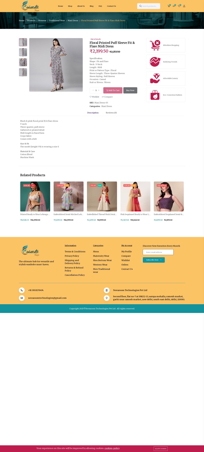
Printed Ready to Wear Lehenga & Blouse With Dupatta (35, 214)
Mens (96, 251)
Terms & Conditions (75, 251)
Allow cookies (160, 448)
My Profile (126, 251)
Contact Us (111, 6)
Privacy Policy (72, 256)
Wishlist (94, 97)
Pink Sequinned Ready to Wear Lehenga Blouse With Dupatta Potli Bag (135, 214)
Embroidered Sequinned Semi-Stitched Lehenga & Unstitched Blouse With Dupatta (169, 214)
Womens (42, 20)
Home (60, 6)
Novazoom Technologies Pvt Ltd (130, 290)
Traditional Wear (57, 20)
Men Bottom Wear (102, 260)
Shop (70, 6)
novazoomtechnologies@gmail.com (47, 298)
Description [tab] (92, 113)
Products (31, 20)
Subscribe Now (153, 260)
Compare (107, 97)
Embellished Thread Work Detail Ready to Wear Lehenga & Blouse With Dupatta (102, 214)
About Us (81, 6)
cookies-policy (112, 448)
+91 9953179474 (35, 290)
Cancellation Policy (75, 275)
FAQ (100, 6)
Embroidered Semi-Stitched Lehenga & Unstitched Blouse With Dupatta (69, 214)
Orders (124, 264)
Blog (92, 6)
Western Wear (100, 264)
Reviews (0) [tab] (111, 113)
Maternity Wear (101, 256)
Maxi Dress (73, 20)
